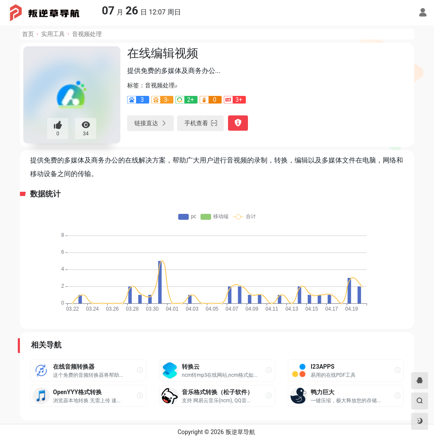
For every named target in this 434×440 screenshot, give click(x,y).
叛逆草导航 (240, 432)
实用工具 (53, 34)
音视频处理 (87, 34)
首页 (28, 34)
